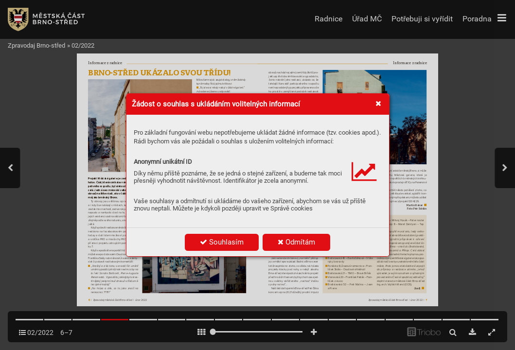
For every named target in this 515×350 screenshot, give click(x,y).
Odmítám (296, 242)
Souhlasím (222, 242)
